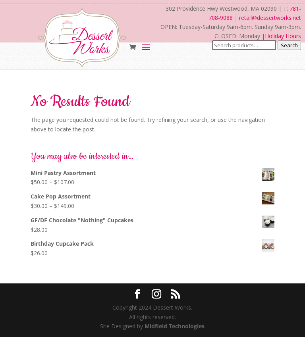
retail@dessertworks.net (270, 17)
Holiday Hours (283, 36)
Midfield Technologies (175, 326)
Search (289, 45)
